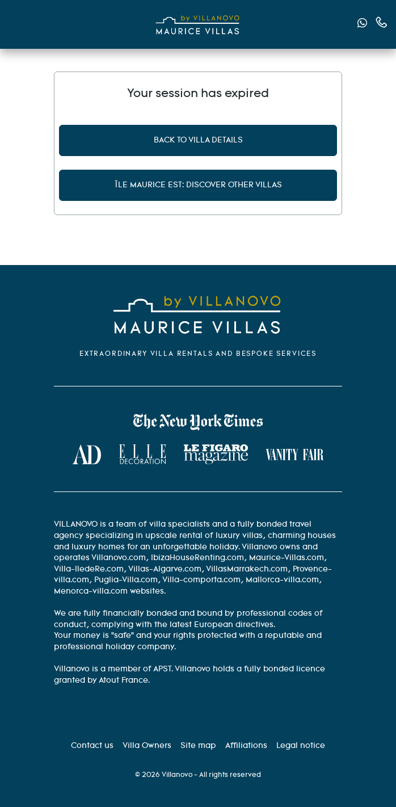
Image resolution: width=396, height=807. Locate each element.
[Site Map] (198, 745)
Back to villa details (198, 140)
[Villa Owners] (147, 745)
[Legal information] (300, 745)
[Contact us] (92, 745)
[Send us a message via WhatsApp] (362, 25)
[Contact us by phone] (381, 22)
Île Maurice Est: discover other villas (198, 185)
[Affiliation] (246, 745)
